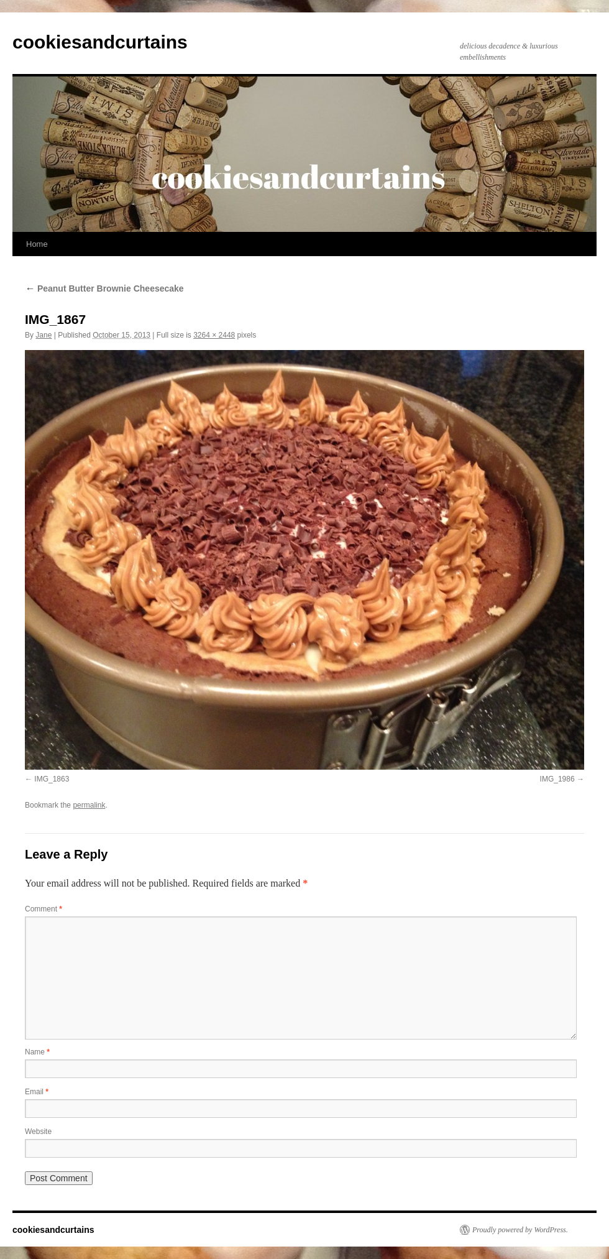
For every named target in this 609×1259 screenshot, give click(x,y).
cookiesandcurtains (100, 42)
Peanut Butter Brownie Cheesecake (104, 288)
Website (38, 1131)
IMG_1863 (51, 779)
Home (37, 244)
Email (36, 1091)
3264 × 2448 (214, 335)
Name (37, 1052)
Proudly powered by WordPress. (520, 1229)
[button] (304, 560)
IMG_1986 (557, 779)
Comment (43, 909)
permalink (89, 805)
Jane (43, 335)
